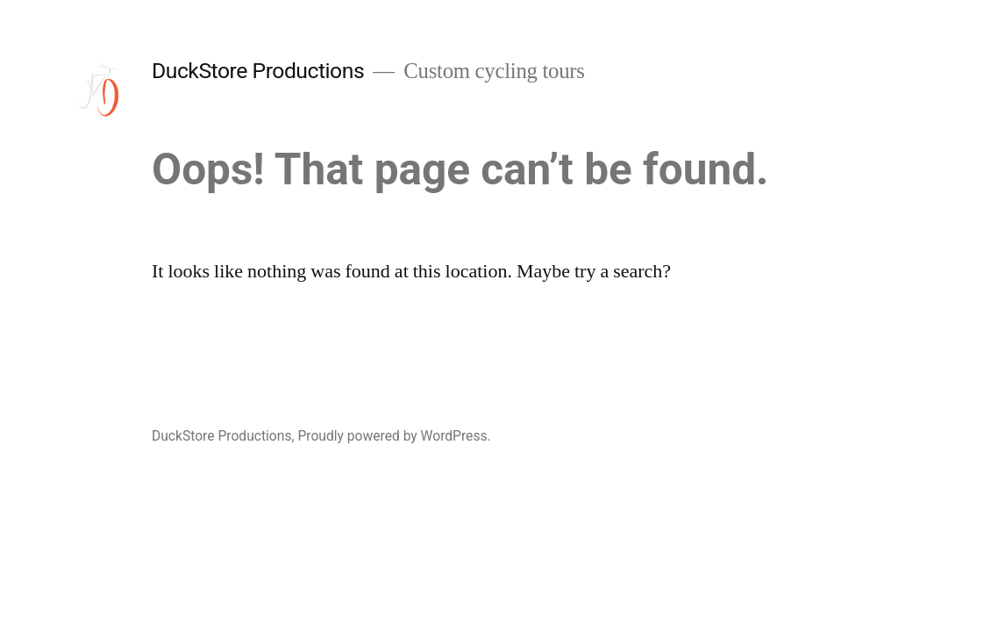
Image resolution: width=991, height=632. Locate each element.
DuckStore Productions (258, 70)
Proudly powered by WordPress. (393, 435)
